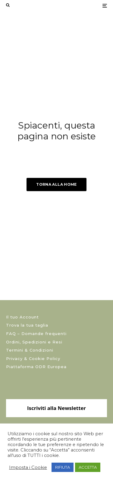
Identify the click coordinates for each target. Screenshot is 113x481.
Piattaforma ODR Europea (36, 366)
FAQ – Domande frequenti (36, 333)
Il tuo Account (22, 317)
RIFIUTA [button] (62, 467)
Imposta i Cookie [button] (28, 467)
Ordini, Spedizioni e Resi (34, 342)
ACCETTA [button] (88, 467)
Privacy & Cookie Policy (33, 358)
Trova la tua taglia (27, 325)
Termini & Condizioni (29, 350)
